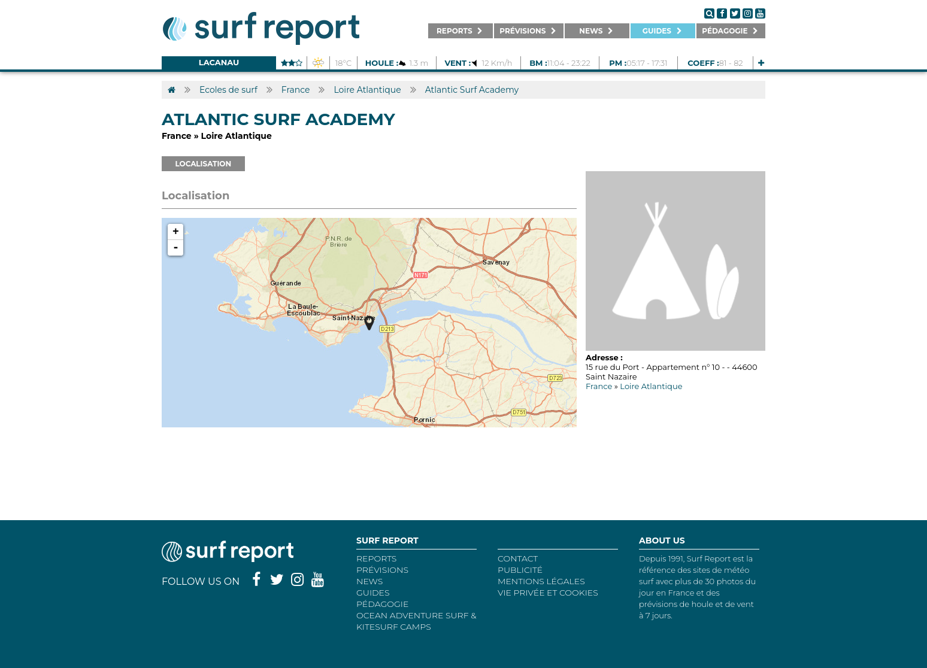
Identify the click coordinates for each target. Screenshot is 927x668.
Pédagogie (382, 604)
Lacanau (219, 62)
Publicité (520, 569)
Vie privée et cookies (548, 592)
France (295, 89)
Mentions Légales (541, 581)
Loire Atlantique (367, 89)
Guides (373, 592)
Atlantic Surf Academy (472, 89)
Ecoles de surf (228, 89)
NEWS (369, 581)
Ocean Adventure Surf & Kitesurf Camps (416, 621)
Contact (518, 558)
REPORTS (376, 558)
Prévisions (382, 569)
